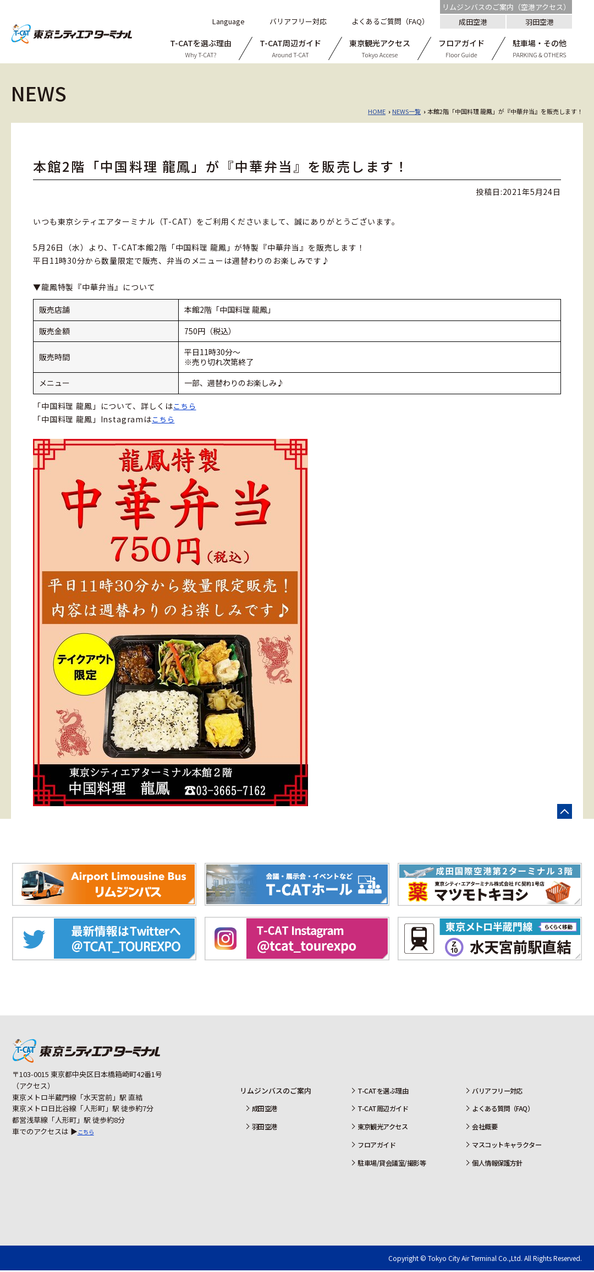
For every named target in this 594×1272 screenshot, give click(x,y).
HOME (377, 111)
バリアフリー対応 (497, 1091)
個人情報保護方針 (497, 1164)
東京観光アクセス (380, 1127)
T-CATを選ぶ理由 (380, 1091)
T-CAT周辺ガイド (380, 1110)
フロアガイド (373, 1145)
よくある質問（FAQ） (504, 1110)
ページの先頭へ (564, 811)
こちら (185, 405)
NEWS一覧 (406, 111)
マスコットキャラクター (508, 1145)
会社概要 (483, 1127)
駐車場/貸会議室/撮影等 (390, 1164)
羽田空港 (539, 22)
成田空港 (473, 22)
